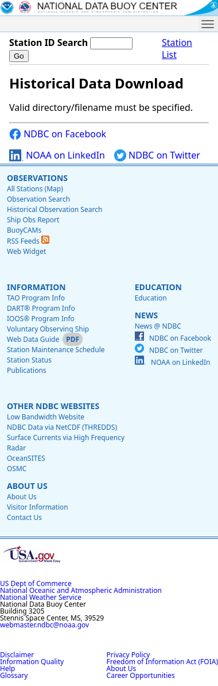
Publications (26, 370)
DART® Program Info (41, 308)
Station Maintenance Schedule (56, 349)
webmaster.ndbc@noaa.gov (44, 625)
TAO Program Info (36, 298)
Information (36, 287)
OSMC (16, 468)
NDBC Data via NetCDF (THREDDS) (62, 427)
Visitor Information (37, 507)
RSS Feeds (28, 241)
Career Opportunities (141, 675)
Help (7, 668)
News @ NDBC (158, 326)
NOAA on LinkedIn (57, 155)
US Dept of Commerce (36, 583)
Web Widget (26, 251)
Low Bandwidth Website (45, 417)
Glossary (14, 675)
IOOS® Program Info (41, 318)
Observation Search (38, 199)
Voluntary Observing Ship (48, 329)
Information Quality (32, 661)
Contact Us (24, 517)
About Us (27, 485)
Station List (177, 49)
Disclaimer (17, 655)
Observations (37, 177)
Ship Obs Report (33, 220)
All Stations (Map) (35, 189)
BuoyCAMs (24, 230)
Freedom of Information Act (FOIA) (162, 661)
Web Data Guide (33, 339)
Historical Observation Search (54, 209)
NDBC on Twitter (157, 155)
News (146, 315)
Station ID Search (48, 42)
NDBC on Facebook (57, 134)
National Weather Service (40, 597)
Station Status (29, 360)
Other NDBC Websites (53, 405)
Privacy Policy (128, 655)
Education (158, 287)
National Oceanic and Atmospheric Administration (81, 590)
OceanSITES (26, 458)
